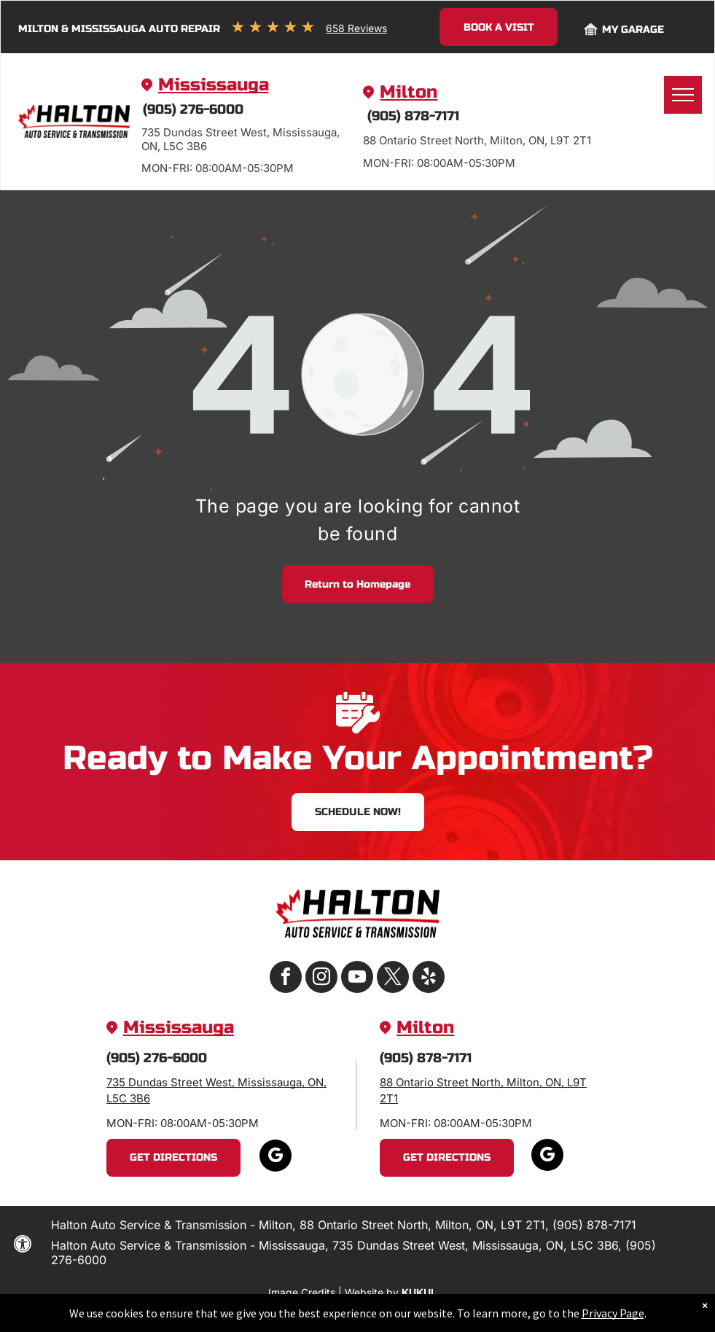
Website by (372, 1292)
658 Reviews (356, 28)
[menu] (683, 95)
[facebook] (286, 979)
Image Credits (301, 1292)
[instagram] (321, 979)
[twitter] (393, 979)
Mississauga (213, 85)
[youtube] (357, 979)
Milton (408, 92)
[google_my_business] (275, 1157)
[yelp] (429, 979)
